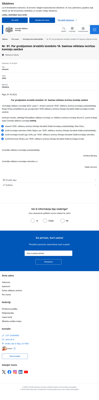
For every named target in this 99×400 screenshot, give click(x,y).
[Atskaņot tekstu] (12, 54)
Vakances (6, 282)
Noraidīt (14, 20)
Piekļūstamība (8, 313)
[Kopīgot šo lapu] (49, 185)
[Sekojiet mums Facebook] (9, 372)
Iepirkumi (6, 286)
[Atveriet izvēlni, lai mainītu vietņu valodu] (72, 30)
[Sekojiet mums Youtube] (26, 371)
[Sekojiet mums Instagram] (15, 372)
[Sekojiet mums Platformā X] (4, 372)
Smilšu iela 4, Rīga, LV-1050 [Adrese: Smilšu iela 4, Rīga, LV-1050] (17, 343)
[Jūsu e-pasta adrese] (48, 253)
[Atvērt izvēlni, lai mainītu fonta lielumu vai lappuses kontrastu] (83, 30)
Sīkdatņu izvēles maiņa (11, 321)
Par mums (6, 294)
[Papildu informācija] (14, 348)
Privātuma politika (9, 309)
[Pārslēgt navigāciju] (94, 29)
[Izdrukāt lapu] (49, 180)
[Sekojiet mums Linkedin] (20, 372)
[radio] (34, 221)
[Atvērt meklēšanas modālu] (63, 30)
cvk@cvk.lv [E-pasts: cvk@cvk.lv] (9, 339)
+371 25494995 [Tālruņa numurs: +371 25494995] (12, 335)
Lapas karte (7, 317)
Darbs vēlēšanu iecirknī (12, 290)
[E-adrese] (7, 348)
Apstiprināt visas (42, 20)
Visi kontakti (15, 356)
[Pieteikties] (48, 262)
